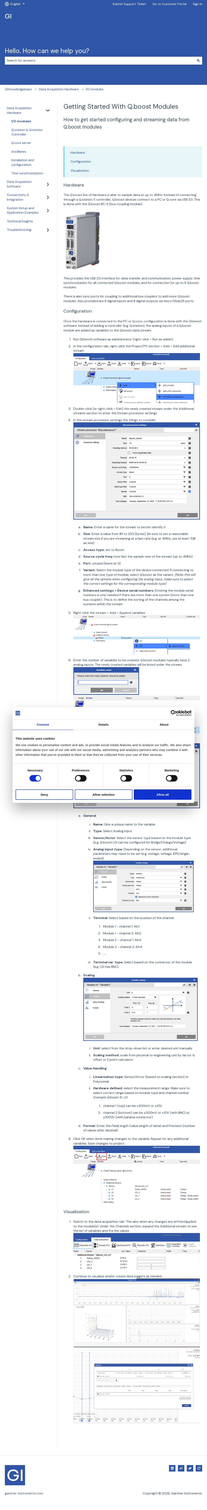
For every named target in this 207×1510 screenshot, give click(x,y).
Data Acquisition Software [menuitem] (19, 184)
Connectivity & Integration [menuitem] (18, 197)
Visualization (80, 170)
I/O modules (95, 89)
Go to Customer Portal (169, 4)
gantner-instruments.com (24, 1493)
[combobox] (99, 60)
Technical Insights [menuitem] (20, 221)
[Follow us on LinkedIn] (172, 1468)
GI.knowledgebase (18, 89)
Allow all (162, 794)
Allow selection (103, 794)
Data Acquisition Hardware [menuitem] (19, 110)
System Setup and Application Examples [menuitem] (23, 210)
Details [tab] (103, 724)
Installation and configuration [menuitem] (22, 162)
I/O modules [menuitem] (21, 121)
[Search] (198, 60)
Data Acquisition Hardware (59, 89)
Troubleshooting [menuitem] (19, 230)
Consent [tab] (43, 724)
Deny (44, 794)
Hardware (78, 152)
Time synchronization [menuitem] (27, 173)
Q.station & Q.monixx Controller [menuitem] (26, 132)
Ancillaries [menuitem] (18, 151)
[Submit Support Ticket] (190, 1468)
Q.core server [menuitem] (21, 143)
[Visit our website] (181, 1468)
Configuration (81, 161)
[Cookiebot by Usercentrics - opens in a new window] (173, 713)
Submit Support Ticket (129, 4)
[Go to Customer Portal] (199, 1468)
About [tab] (164, 724)
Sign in (197, 4)
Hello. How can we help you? (47, 51)
